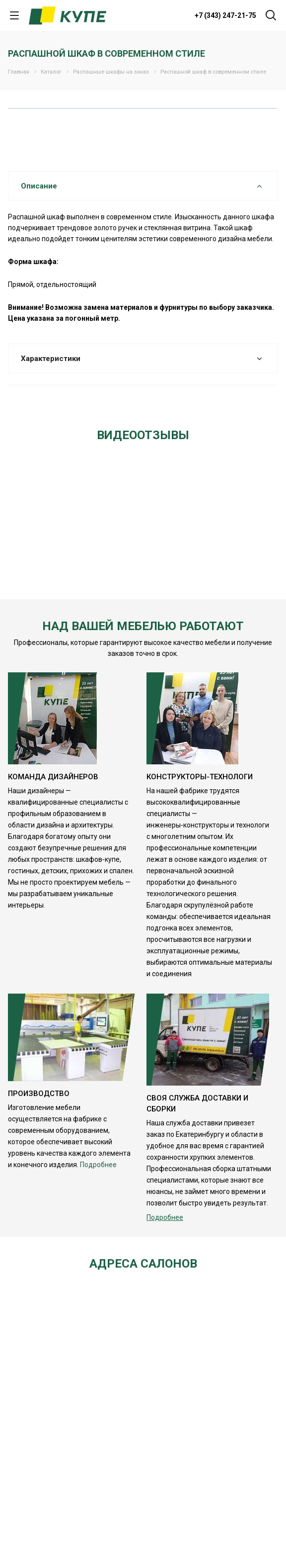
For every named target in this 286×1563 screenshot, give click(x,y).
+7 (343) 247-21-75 (225, 15)
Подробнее (98, 1165)
